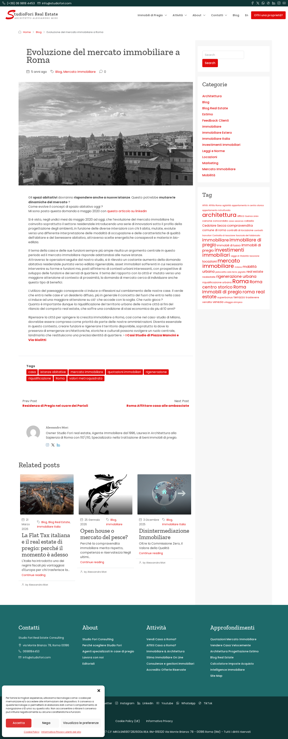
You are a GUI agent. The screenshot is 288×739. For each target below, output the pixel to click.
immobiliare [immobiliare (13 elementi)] (215, 240)
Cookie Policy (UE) (127, 721)
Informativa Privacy (159, 721)
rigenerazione (156, 372)
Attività (178, 15)
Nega (46, 723)
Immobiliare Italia (49, 527)
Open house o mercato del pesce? (104, 534)
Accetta (19, 723)
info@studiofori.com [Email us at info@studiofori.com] (37, 657)
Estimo (207, 114)
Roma (60, 378)
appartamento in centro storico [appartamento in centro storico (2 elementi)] (248, 205)
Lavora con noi (92, 657)
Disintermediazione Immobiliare (164, 534)
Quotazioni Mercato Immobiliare (233, 639)
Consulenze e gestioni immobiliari (170, 664)
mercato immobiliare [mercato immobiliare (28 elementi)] (221, 263)
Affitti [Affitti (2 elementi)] (205, 205)
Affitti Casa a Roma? (161, 645)
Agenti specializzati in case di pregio (108, 651)
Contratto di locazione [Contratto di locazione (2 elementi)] (223, 235)
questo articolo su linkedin (127, 211)
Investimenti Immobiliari (221, 144)
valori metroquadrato (86, 378)
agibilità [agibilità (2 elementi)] (226, 205)
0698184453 (31, 651)
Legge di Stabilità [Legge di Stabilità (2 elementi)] (240, 256)
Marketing (210, 163)
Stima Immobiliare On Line (164, 657)
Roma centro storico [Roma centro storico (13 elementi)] (232, 284)
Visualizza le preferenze (81, 723)
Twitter (104, 703)
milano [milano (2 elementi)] (238, 267)
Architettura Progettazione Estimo (234, 651)
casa (32, 372)
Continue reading (33, 575)
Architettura (212, 96)
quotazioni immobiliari (124, 372)
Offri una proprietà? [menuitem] (268, 15)
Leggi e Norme (213, 151)
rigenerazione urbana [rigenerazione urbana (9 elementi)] (236, 276)
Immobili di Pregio (150, 15)
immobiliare (114, 524)
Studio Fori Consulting (97, 639)
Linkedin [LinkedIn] (145, 703)
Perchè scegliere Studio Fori (102, 645)
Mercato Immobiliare (79, 71)
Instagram (124, 703)
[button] (99, 690)
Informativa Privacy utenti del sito (61, 732)
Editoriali (88, 664)
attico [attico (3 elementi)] (240, 216)
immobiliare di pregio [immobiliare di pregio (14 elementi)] (231, 242)
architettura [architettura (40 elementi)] (219, 215)
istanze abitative (53, 372)
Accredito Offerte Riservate (166, 670)
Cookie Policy (31, 732)
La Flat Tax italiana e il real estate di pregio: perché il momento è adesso (46, 545)
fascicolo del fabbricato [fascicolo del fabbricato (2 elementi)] (248, 235)
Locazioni (209, 157)
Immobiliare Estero (217, 132)
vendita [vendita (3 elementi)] (207, 302)
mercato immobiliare (86, 372)
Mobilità (208, 175)
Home (27, 32)
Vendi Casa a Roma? (161, 639)
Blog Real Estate (59, 522)
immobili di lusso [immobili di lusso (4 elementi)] (229, 245)
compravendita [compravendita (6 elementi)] (240, 225)
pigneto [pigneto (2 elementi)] (242, 272)
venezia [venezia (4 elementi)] (218, 302)
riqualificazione (39, 378)
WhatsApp (185, 703)
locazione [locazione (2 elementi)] (254, 256)
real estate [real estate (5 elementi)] (254, 272)
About (197, 15)
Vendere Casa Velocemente (230, 645)
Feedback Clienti (215, 120)
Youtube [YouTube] (164, 703)
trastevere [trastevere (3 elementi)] (252, 297)
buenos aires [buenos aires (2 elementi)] (252, 216)
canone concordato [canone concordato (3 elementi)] (215, 221)
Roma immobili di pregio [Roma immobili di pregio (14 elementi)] (224, 289)
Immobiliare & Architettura (165, 651)
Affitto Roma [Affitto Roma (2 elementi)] (215, 205)
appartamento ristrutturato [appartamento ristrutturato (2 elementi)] (216, 210)
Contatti (217, 15)
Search (210, 63)
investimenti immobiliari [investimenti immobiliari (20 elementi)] (223, 252)
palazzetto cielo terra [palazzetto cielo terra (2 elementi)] (226, 272)
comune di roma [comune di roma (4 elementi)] (214, 230)
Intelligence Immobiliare (227, 670)
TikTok (205, 703)
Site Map (216, 676)
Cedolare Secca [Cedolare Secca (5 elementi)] (214, 225)
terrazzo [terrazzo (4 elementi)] (239, 297)
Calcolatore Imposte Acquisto (232, 664)
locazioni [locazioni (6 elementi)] (209, 261)
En (246, 15)
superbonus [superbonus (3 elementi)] (225, 297)
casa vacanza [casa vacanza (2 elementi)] (236, 221)
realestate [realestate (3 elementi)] (209, 277)
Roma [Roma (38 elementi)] (240, 281)
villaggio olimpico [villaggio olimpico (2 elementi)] (233, 302)
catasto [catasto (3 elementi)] (249, 221)
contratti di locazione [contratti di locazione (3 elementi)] (240, 230)
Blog (236, 15)
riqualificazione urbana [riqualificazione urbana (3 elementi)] (217, 282)
